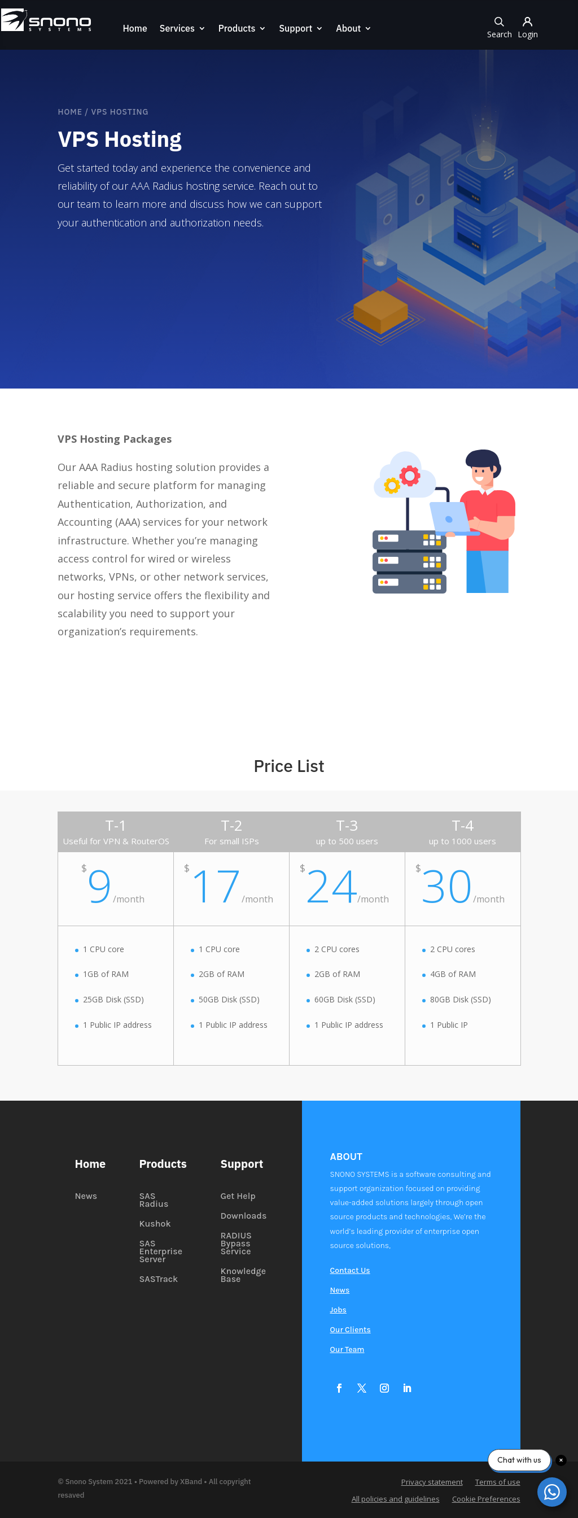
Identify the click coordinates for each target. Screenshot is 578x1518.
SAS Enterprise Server (160, 1252)
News (86, 1196)
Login (528, 27)
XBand (191, 1481)
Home (134, 29)
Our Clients (350, 1330)
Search (500, 27)
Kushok (154, 1224)
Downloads (243, 1216)
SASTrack (158, 1279)
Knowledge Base (243, 1275)
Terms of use (497, 1482)
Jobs (338, 1310)
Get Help (237, 1196)
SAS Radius (153, 1200)
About (347, 29)
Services (176, 29)
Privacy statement (432, 1482)
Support (295, 29)
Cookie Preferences (486, 1499)
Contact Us (350, 1271)
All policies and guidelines (396, 1499)
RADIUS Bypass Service (236, 1244)
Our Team (347, 1350)
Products (236, 29)
